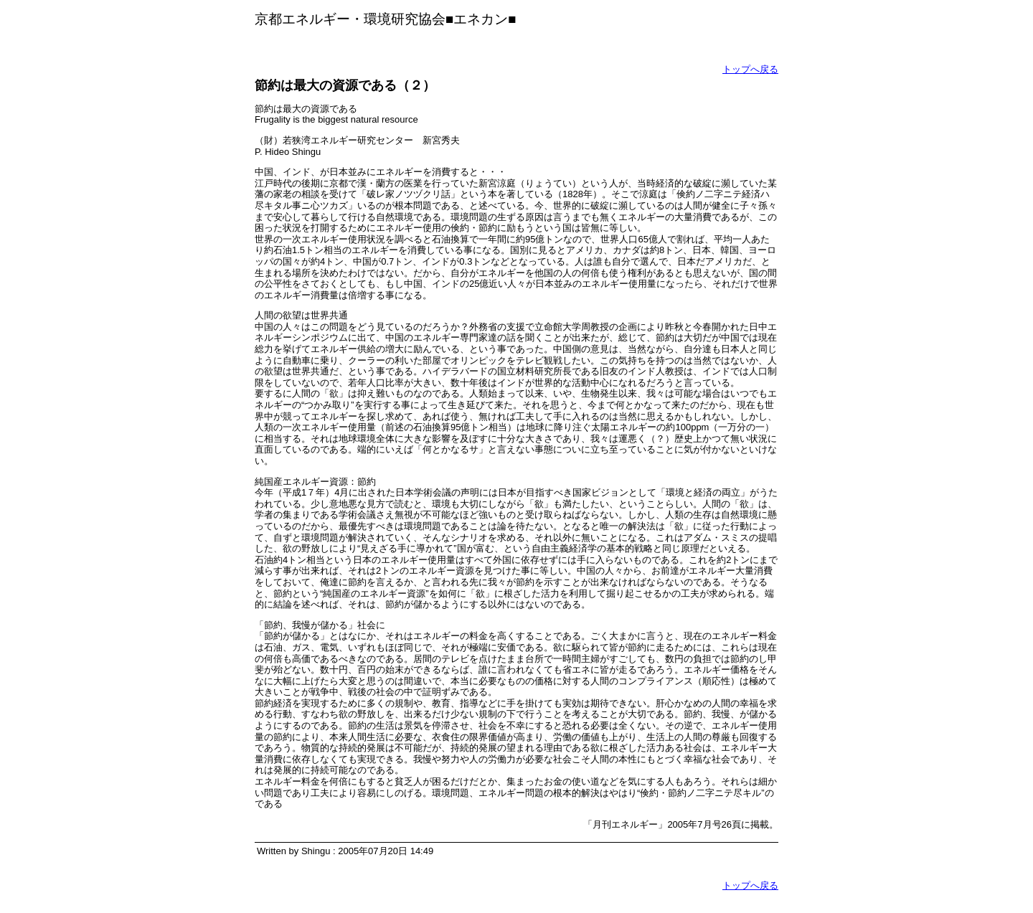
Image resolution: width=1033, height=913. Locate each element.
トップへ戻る (750, 69)
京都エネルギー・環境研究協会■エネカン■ (385, 19)
